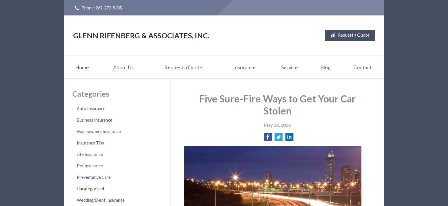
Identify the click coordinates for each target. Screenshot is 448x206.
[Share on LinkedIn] (289, 138)
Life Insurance (90, 154)
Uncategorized (90, 188)
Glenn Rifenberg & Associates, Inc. (141, 35)
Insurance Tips (90, 142)
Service (289, 67)
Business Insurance (94, 120)
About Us (123, 67)
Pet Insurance (90, 165)
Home (82, 67)
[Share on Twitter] (279, 138)
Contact (362, 67)
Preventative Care (94, 177)
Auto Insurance (91, 108)
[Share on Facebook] (268, 138)
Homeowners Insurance (99, 131)
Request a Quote (348, 35)
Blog (325, 67)
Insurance (244, 67)
